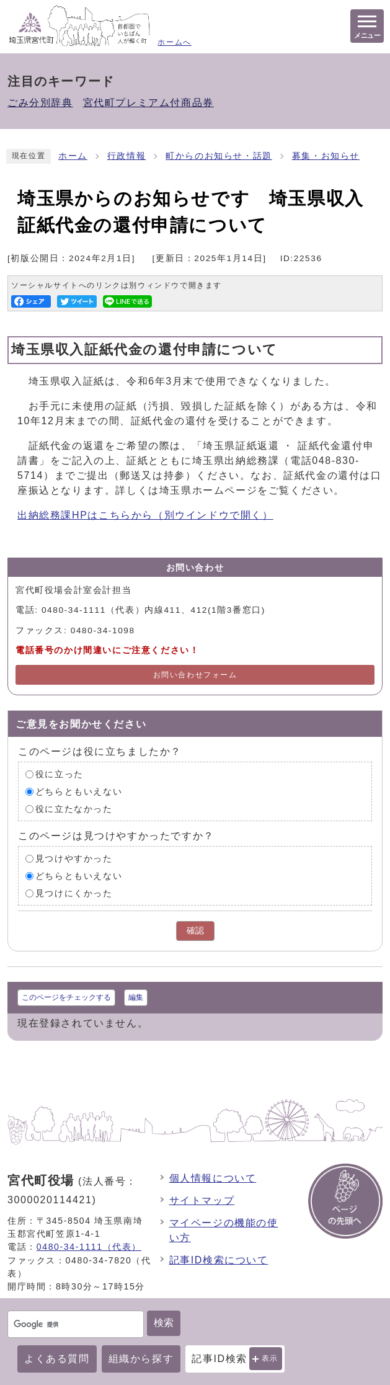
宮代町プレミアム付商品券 (148, 102)
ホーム (72, 156)
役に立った (59, 774)
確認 (195, 930)
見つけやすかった (74, 858)
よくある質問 (57, 1358)
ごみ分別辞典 (40, 102)
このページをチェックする (66, 997)
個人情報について (213, 1178)
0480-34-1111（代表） (89, 1247)
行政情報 (126, 156)
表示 (270, 1358)
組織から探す (141, 1358)
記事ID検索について (218, 1260)
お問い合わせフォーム (195, 675)
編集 (135, 997)
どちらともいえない (78, 791)
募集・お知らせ (326, 156)
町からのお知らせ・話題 (219, 156)
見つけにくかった (74, 893)
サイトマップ (202, 1200)
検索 (164, 1322)
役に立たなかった (74, 809)
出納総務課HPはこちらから (145, 515)
